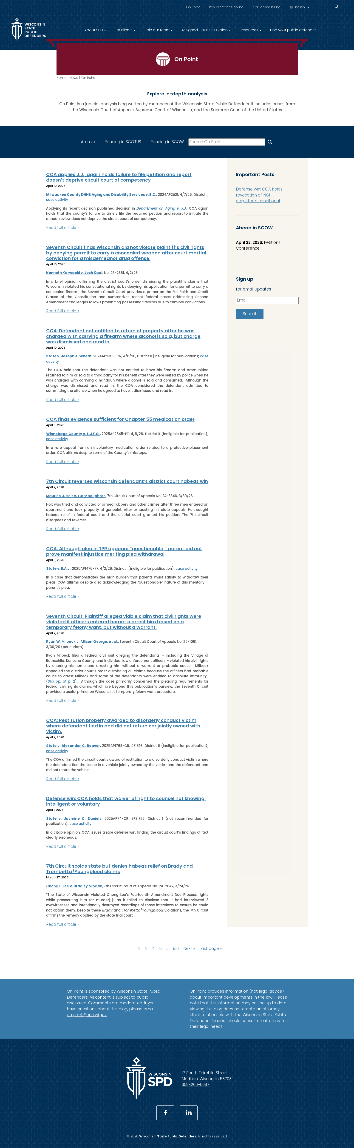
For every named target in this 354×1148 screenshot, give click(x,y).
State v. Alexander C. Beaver (73, 745)
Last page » (210, 948)
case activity (57, 199)
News (74, 77)
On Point (193, 7)
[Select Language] (301, 7)
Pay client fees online (226, 7)
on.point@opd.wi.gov (87, 1014)
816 (176, 948)
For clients (124, 30)
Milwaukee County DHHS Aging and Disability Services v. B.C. (101, 194)
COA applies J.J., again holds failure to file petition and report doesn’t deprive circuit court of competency (119, 177)
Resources (249, 30)
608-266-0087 (195, 1084)
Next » (189, 948)
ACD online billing (266, 7)
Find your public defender (293, 30)
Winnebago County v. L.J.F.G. (73, 433)
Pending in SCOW (167, 142)
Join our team (157, 30)
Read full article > (62, 227)
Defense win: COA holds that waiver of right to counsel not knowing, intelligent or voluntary (126, 801)
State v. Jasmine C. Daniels (74, 818)
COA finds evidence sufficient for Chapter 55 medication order (120, 419)
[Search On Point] (269, 141)
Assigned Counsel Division (204, 30)
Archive (88, 142)
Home (61, 77)
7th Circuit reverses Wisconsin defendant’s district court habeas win (127, 481)
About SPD (93, 30)
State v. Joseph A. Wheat (69, 356)
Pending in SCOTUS (122, 142)
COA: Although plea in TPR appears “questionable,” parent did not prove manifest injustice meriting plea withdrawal (124, 551)
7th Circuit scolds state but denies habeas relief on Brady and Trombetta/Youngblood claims (119, 869)
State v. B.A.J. (58, 568)
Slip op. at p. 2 (61, 681)
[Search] (337, 7)
